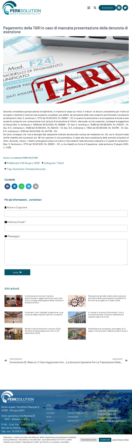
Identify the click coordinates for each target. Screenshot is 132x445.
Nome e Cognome (17, 207)
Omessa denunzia (35, 168)
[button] (7, 186)
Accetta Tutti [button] (105, 440)
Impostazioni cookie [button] (88, 440)
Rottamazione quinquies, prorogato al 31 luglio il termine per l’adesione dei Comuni (107, 330)
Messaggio (14, 236)
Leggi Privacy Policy (120, 440)
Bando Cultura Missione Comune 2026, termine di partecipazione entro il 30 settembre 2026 (43, 331)
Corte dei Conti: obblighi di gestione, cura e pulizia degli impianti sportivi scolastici (44, 313)
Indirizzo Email (17, 221)
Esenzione (18, 168)
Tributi (60, 162)
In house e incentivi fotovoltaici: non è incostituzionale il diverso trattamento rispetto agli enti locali (106, 314)
